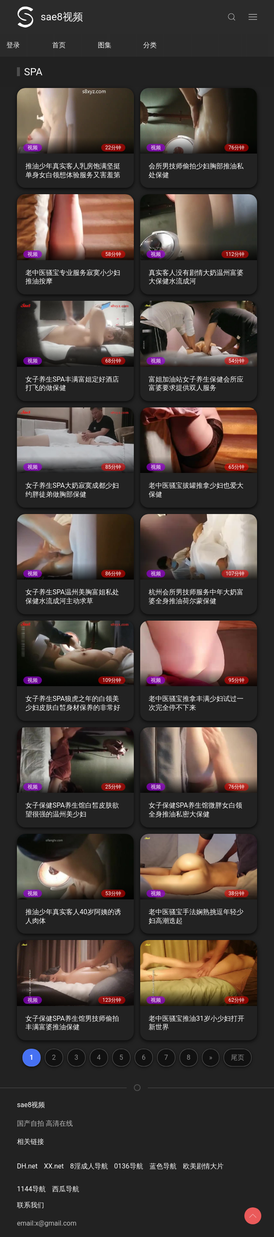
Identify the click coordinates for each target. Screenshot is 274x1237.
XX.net (54, 1166)
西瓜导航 (65, 1189)
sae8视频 (50, 17)
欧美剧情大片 (203, 1166)
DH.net (27, 1166)
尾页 (237, 1057)
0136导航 (128, 1166)
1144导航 (31, 1189)
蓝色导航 (163, 1166)
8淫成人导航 (89, 1166)
